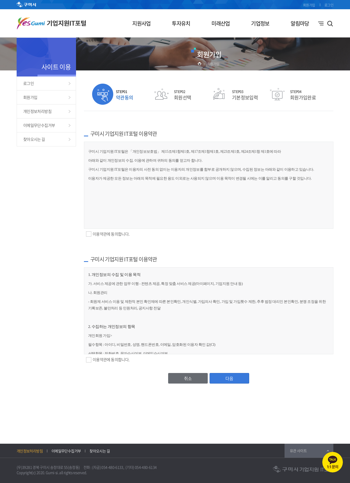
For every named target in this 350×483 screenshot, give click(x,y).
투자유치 (181, 23)
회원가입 (309, 4)
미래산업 (220, 23)
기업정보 (260, 23)
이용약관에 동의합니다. (111, 234)
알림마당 (300, 23)
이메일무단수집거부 (39, 125)
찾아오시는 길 (34, 139)
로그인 (328, 4)
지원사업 (141, 23)
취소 (188, 378)
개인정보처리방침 (37, 111)
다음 (229, 378)
